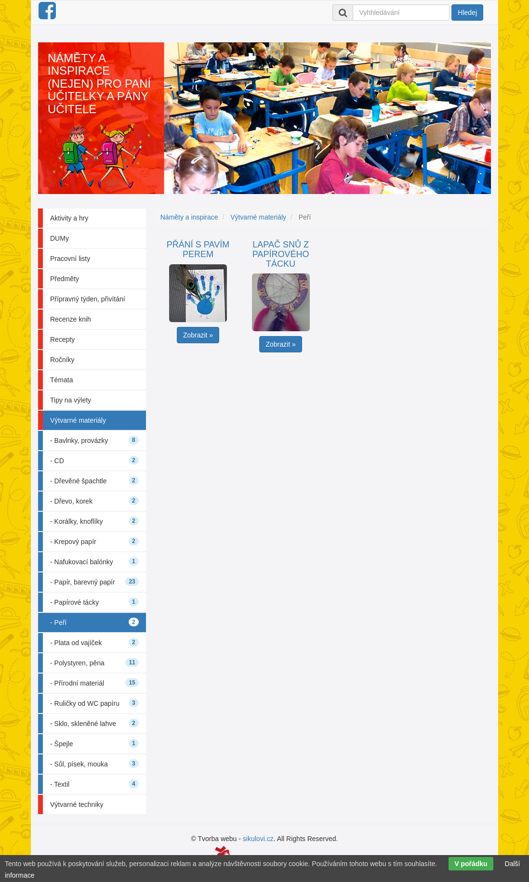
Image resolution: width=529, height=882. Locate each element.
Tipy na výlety (70, 400)
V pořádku (470, 864)
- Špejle (94, 743)
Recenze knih (70, 319)
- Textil (94, 783)
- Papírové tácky (94, 601)
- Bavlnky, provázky (94, 440)
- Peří (94, 622)
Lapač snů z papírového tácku (280, 254)
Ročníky (62, 359)
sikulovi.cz (258, 839)
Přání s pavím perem (198, 249)
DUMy (59, 238)
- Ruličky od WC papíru (94, 703)
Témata (61, 380)
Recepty (62, 339)
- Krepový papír (94, 541)
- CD (94, 460)
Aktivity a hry (69, 218)
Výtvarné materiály (78, 420)
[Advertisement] (325, 424)
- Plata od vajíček (94, 642)
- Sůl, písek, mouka (94, 763)
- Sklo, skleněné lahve (94, 723)
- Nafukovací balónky (94, 561)
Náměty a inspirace (189, 217)
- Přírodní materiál (94, 682)
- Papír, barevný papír (94, 581)
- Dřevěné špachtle (94, 480)
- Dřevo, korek (94, 500)
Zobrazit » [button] (198, 335)
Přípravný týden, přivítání (87, 299)
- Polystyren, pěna (94, 662)
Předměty (64, 279)
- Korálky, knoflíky (94, 521)
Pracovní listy (70, 258)
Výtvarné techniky (77, 804)
